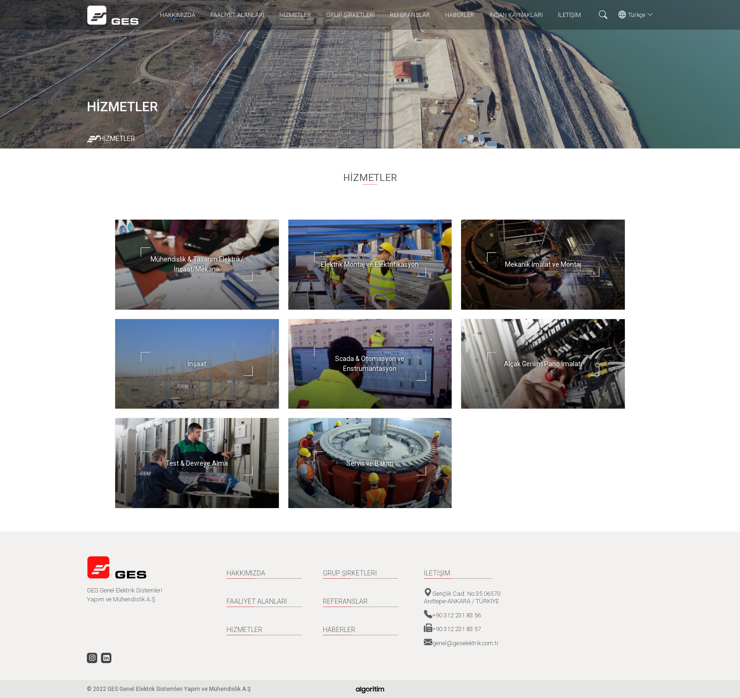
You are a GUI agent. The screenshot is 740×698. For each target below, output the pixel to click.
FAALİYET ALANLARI (237, 14)
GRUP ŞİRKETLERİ (350, 14)
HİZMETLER (295, 14)
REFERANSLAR (410, 14)
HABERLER (459, 14)
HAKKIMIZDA (177, 14)
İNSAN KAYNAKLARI (516, 14)
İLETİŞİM (569, 14)
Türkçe (635, 15)
